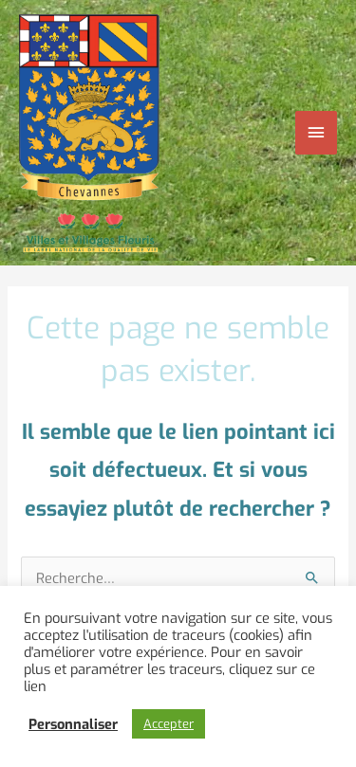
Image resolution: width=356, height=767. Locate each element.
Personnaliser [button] (73, 724)
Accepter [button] (168, 724)
